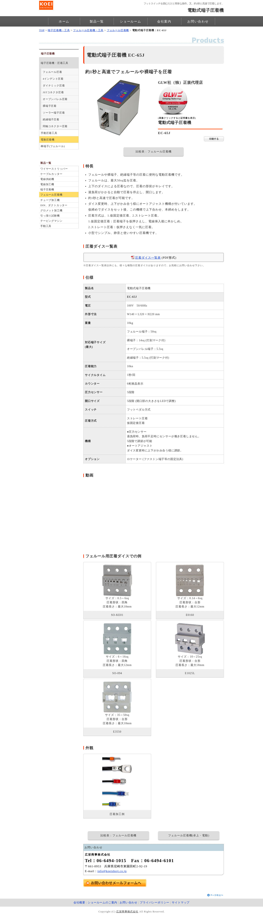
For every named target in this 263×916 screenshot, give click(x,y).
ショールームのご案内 (102, 902)
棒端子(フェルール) (53, 146)
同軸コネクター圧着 (55, 126)
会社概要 (79, 902)
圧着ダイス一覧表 (148, 257)
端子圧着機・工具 (59, 30)
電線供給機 (47, 179)
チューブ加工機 (50, 200)
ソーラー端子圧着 (54, 112)
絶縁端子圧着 (51, 119)
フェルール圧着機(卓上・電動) (188, 835)
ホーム (64, 21)
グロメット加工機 (51, 210)
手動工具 (45, 226)
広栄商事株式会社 (127, 911)
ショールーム (130, 21)
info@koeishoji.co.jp (112, 871)
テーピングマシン (51, 220)
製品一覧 (97, 21)
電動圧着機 (48, 139)
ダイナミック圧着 (54, 85)
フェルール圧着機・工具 (88, 30)
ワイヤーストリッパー (54, 168)
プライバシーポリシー (154, 902)
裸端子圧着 (50, 105)
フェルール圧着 (52, 71)
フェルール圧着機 (118, 30)
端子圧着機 (47, 189)
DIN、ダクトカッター (53, 205)
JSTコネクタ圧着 (53, 92)
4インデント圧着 (53, 78)
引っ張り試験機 (50, 215)
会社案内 (164, 21)
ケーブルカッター (51, 173)
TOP (42, 30)
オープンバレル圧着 (55, 99)
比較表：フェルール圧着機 (154, 151)
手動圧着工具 (49, 133)
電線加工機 (47, 184)
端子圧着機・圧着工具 (54, 62)
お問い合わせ (198, 21)
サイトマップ (181, 902)
